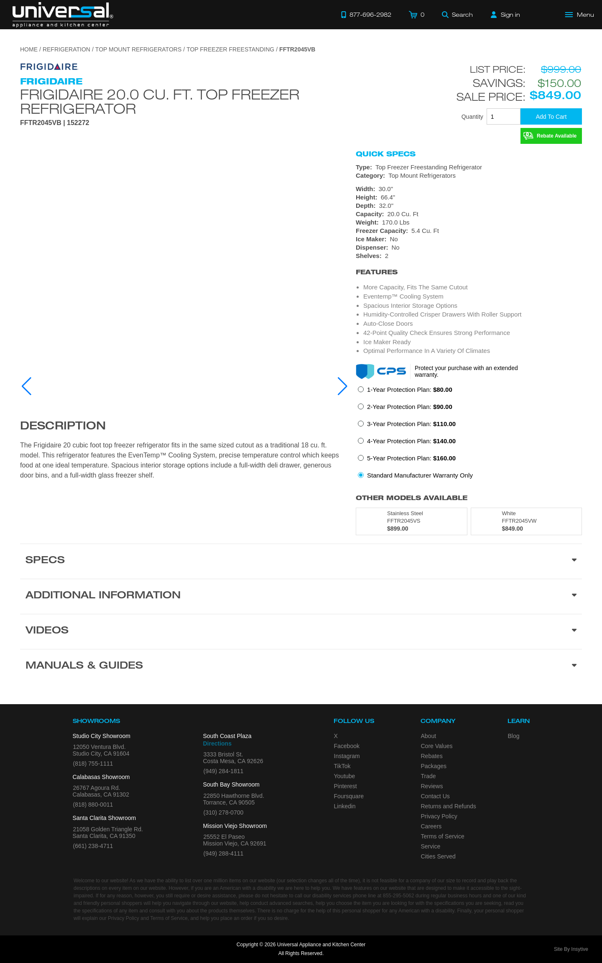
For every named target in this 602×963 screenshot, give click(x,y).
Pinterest (345, 786)
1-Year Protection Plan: (409, 389)
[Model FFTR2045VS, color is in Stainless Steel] (411, 521)
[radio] (405, 392)
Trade (428, 776)
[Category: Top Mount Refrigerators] (469, 175)
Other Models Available (411, 498)
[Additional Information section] (301, 596)
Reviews (432, 786)
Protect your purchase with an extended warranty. (466, 371)
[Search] (457, 15)
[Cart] (416, 15)
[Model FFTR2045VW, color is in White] (526, 521)
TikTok (342, 766)
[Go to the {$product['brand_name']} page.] (49, 66)
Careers (431, 826)
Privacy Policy (439, 816)
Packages (433, 766)
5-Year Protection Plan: (411, 458)
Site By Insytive (571, 949)
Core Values (437, 746)
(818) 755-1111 (93, 763)
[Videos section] (301, 631)
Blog (514, 736)
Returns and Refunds (448, 806)
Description (63, 426)
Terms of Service (442, 836)
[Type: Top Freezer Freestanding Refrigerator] (469, 167)
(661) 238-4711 (93, 846)
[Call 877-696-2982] (366, 15)
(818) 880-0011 (93, 804)
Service (431, 846)
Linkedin (345, 806)
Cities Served (438, 856)
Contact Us (435, 796)
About (428, 736)
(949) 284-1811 (224, 771)
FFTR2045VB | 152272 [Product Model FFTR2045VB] (54, 123)
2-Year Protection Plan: (409, 406)
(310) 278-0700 (224, 812)
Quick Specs (386, 154)
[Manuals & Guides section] (301, 666)
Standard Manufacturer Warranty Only (420, 475)
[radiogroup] (469, 435)
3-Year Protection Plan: (411, 423)
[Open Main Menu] (580, 15)
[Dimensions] (469, 206)
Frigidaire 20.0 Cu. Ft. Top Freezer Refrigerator (159, 101)
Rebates (432, 756)
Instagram (347, 756)
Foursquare (349, 796)
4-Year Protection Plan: (411, 440)
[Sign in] (505, 15)
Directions (217, 743)
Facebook (347, 746)
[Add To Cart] (551, 116)
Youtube (344, 776)
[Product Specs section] (301, 561)
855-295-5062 (398, 896)
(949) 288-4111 (224, 853)
